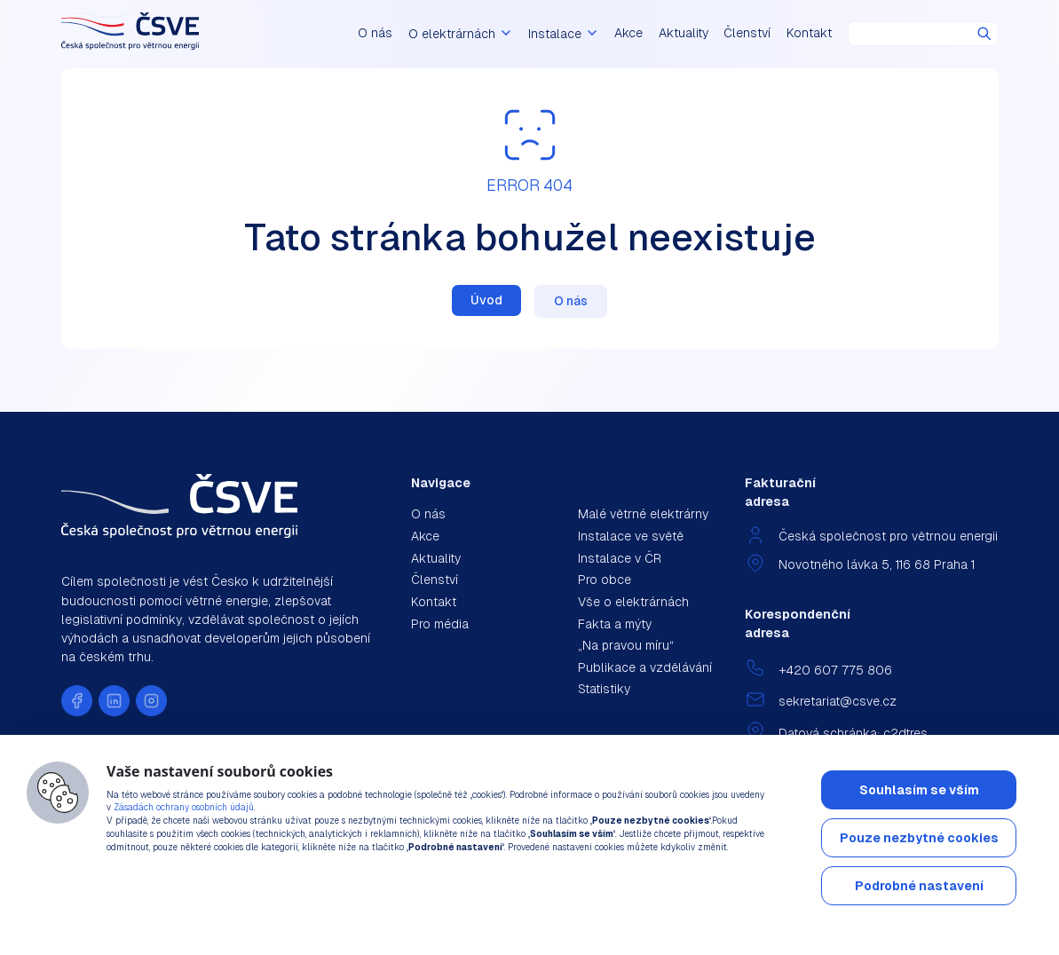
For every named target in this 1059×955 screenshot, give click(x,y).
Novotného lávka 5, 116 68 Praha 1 (876, 564)
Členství (747, 34)
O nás (403, 34)
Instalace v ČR (619, 558)
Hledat (984, 34)
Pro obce (604, 579)
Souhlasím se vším (919, 790)
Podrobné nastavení (919, 886)
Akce (628, 34)
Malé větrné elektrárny (643, 514)
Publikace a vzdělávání (645, 667)
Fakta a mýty (615, 624)
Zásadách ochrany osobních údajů (184, 807)
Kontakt (809, 34)
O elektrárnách (480, 34)
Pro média (440, 624)
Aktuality (683, 34)
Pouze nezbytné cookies (919, 838)
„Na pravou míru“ (626, 645)
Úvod (486, 300)
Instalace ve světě (631, 536)
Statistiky (604, 689)
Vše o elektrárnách (633, 602)
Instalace (569, 34)
